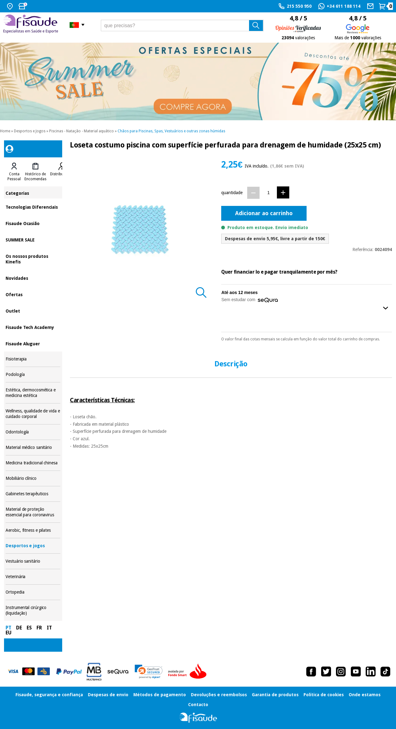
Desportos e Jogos (29, 131)
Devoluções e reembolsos (219, 694)
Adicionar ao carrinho (264, 213)
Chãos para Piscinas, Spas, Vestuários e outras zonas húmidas (171, 131)
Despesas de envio (108, 694)
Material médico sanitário (33, 447)
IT (49, 628)
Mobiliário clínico (33, 478)
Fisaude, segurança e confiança (49, 694)
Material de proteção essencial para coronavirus (33, 512)
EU (8, 633)
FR (39, 628)
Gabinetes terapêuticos (33, 493)
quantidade (232, 192)
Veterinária (33, 576)
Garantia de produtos (275, 694)
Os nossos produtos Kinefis (33, 259)
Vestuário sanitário (33, 561)
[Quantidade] (268, 192)
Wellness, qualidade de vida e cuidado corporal (33, 413)
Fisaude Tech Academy (33, 327)
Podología (33, 374)
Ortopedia (33, 592)
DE (19, 628)
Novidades (33, 278)
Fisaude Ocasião (33, 223)
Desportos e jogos (33, 545)
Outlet (33, 310)
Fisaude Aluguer (33, 343)
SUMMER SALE (33, 239)
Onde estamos (365, 694)
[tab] (14, 172)
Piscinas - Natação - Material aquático (81, 131)
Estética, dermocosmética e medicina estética (33, 392)
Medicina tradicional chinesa (33, 463)
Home (5, 131)
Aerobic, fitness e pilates (33, 530)
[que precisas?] (182, 25)
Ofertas (33, 294)
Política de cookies (323, 694)
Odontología (33, 432)
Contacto (198, 704)
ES (29, 628)
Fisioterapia (33, 359)
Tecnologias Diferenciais (33, 206)
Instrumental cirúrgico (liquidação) (33, 610)
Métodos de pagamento (159, 694)
